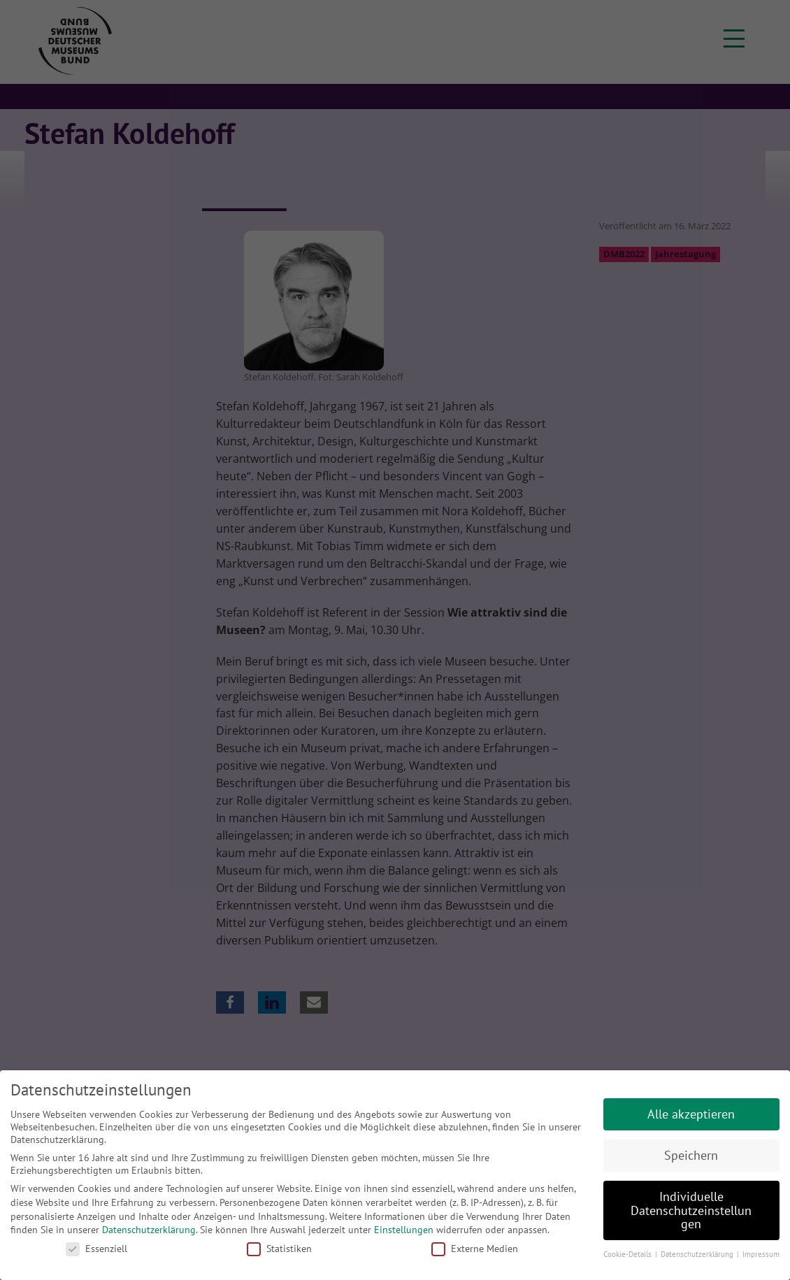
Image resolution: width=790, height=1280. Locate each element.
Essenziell (96, 1248)
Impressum (761, 1254)
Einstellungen (403, 1229)
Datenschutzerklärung (149, 1229)
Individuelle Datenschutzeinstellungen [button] (691, 1210)
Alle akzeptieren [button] (691, 1114)
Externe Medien (474, 1248)
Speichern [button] (691, 1155)
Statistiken (279, 1248)
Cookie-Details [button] (628, 1254)
